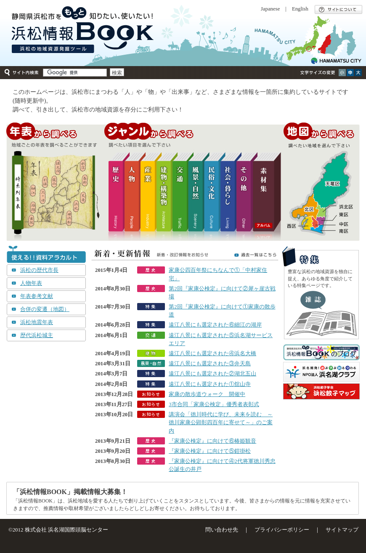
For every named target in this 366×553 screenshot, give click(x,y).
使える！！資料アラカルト (46, 255)
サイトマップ (342, 530)
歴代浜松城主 (36, 335)
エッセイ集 (321, 313)
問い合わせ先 (221, 530)
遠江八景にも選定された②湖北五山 (212, 374)
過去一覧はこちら (255, 254)
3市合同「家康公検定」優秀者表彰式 (214, 404)
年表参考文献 (36, 296)
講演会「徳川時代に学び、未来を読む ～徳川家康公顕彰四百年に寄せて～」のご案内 (221, 422)
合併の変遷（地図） (44, 309)
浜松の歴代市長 (39, 270)
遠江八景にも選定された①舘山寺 (210, 384)
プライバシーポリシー (282, 530)
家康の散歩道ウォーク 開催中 (207, 394)
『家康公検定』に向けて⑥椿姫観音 (212, 441)
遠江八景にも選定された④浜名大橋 (212, 353)
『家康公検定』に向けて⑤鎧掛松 (210, 451)
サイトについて (338, 9)
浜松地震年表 (36, 322)
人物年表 (31, 283)
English (300, 9)
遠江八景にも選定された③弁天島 (210, 364)
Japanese (270, 9)
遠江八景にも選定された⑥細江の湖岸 (215, 325)
